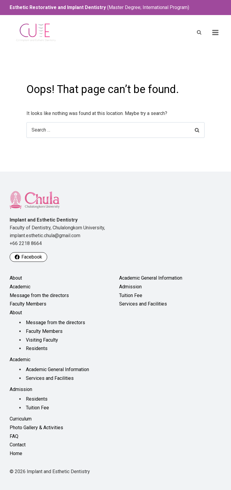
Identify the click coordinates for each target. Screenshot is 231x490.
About (16, 278)
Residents (37, 348)
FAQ (14, 436)
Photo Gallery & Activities (36, 427)
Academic (20, 287)
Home (16, 453)
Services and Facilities (50, 378)
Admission (21, 389)
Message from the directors (39, 295)
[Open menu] (215, 32)
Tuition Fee (37, 408)
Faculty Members (28, 304)
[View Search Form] (199, 32)
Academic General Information (57, 369)
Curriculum (21, 419)
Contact (18, 445)
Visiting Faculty (42, 340)
